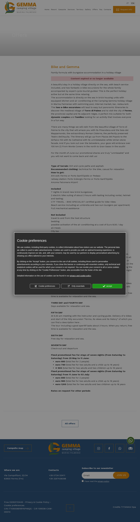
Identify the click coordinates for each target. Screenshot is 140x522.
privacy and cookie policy (80, 276)
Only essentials (76, 286)
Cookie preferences (44, 286)
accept (107, 286)
